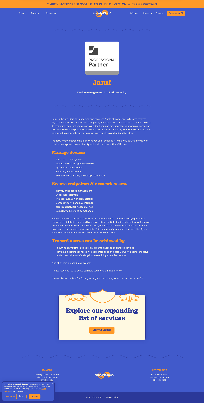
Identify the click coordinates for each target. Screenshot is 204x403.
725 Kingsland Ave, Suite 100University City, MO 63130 (47, 376)
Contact (159, 13)
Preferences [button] (9, 397)
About (21, 13)
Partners (35, 13)
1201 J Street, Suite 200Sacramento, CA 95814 (159, 376)
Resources (147, 13)
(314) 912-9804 (47, 380)
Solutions (134, 13)
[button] (51, 13)
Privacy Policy (112, 397)
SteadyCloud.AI (176, 13)
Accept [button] (34, 396)
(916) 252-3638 (159, 380)
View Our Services (102, 330)
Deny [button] (21, 396)
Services (49, 13)
